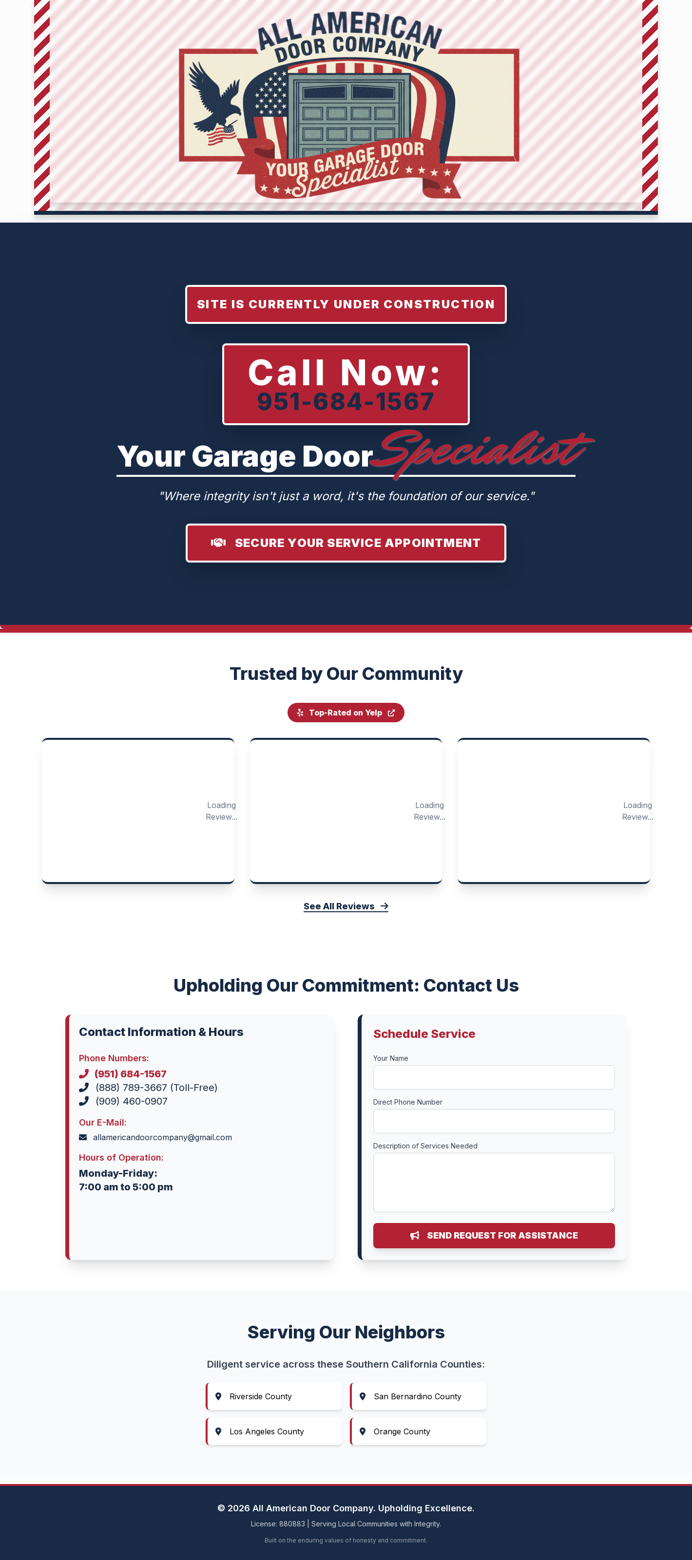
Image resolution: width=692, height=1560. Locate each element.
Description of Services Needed (425, 1146)
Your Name (390, 1058)
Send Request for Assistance (494, 1235)
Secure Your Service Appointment (346, 543)
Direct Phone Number (407, 1102)
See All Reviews (346, 906)
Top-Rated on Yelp (346, 713)
